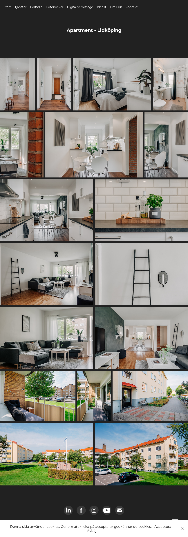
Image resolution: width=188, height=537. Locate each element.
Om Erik (116, 7)
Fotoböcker (54, 7)
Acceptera (162, 526)
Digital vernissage (80, 7)
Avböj (91, 530)
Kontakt (132, 7)
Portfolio (36, 7)
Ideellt (101, 7)
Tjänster (20, 7)
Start (7, 7)
